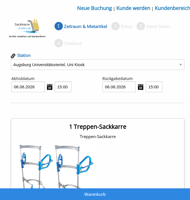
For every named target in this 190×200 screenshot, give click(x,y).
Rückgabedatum (117, 78)
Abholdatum (22, 78)
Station (21, 55)
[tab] (81, 26)
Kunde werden (133, 8)
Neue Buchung (94, 8)
